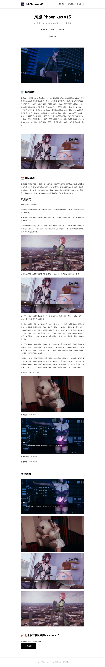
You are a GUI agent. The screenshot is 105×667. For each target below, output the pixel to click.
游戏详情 (61, 4)
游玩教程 (71, 4)
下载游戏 (28, 646)
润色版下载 (80, 4)
